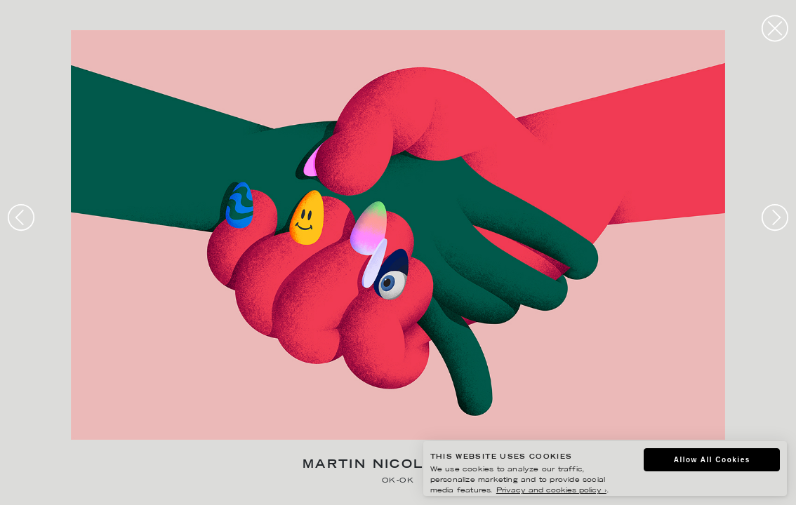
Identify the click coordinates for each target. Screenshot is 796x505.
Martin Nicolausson (398, 465)
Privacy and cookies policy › (551, 490)
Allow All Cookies (712, 460)
